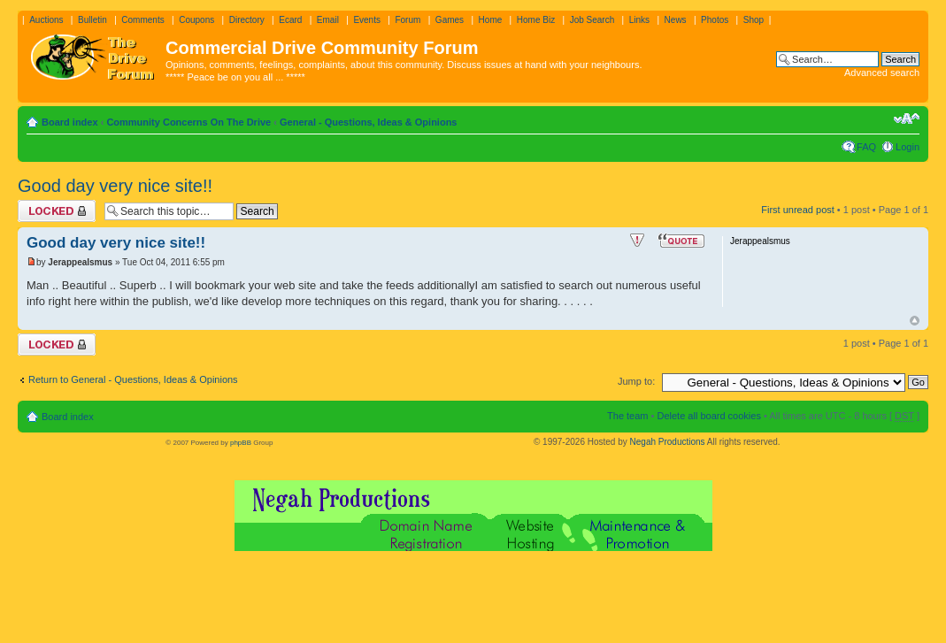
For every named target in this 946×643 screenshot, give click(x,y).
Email (328, 20)
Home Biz (536, 20)
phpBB (240, 443)
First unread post (797, 209)
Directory (247, 20)
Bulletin (92, 20)
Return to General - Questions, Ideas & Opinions (133, 379)
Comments (142, 20)
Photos (714, 20)
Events (367, 20)
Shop (753, 20)
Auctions (46, 20)
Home (491, 20)
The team (627, 415)
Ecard (290, 20)
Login (907, 147)
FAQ (866, 147)
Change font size (906, 118)
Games (449, 20)
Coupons (196, 20)
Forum (407, 20)
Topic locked (57, 211)
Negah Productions (667, 442)
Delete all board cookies (708, 415)
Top (914, 320)
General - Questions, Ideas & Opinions (369, 122)
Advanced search (881, 72)
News (676, 20)
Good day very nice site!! (115, 185)
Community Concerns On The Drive (188, 122)
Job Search (592, 20)
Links (639, 20)
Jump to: (636, 381)
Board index (70, 122)
